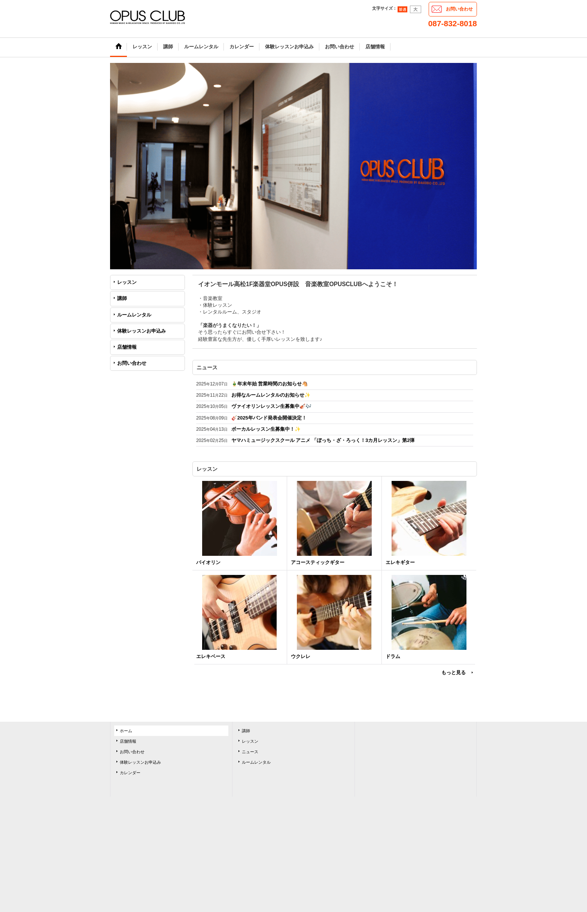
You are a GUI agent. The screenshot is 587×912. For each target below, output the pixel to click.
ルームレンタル (134, 315)
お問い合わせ (459, 9)
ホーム (126, 730)
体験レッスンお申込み (141, 331)
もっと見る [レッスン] (453, 672)
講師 (122, 298)
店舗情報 (127, 347)
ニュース (250, 751)
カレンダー (130, 772)
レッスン (127, 282)
